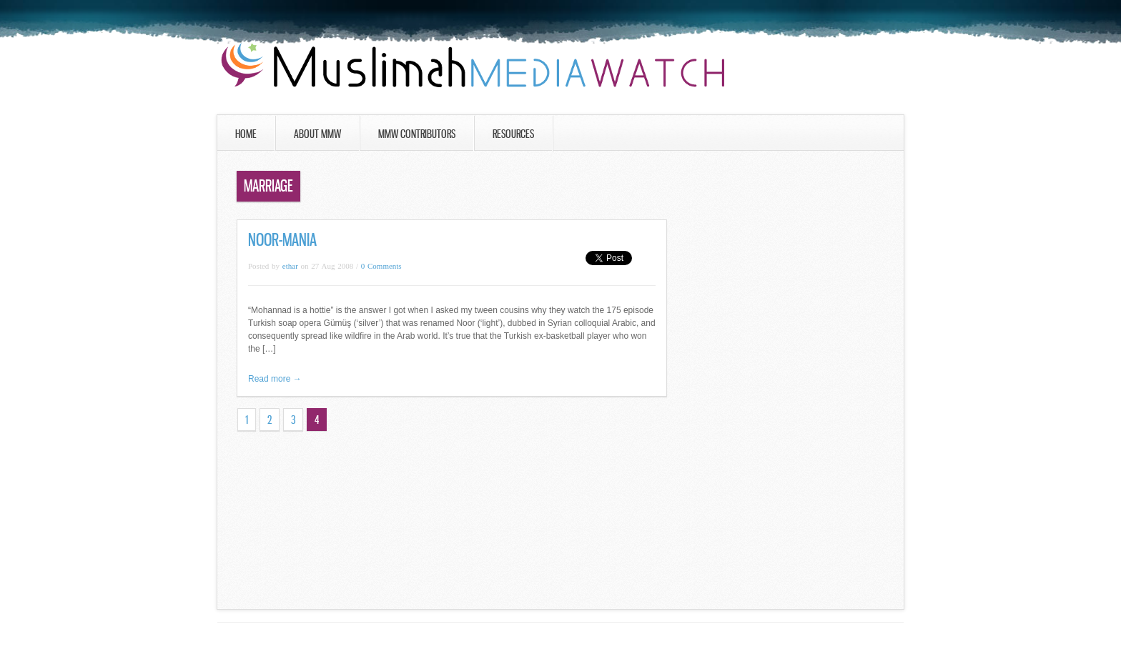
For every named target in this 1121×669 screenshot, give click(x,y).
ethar (290, 266)
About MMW (317, 134)
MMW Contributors (416, 134)
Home (246, 134)
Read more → (275, 379)
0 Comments (381, 266)
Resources (513, 134)
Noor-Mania (282, 239)
